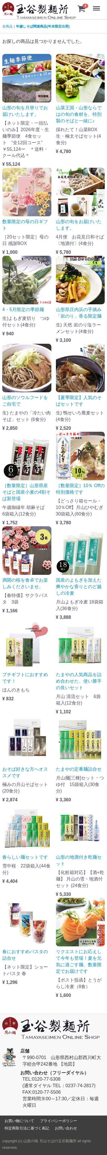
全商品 (7, 26)
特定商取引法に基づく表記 (27, 1128)
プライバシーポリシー (58, 1120)
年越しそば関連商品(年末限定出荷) (43, 26)
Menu (97, 6)
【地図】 (68, 1063)
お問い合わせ (66, 1128)
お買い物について (19, 1120)
